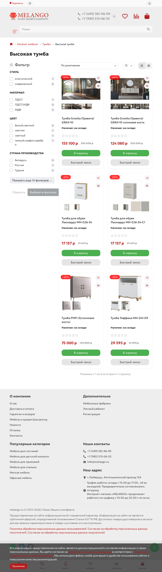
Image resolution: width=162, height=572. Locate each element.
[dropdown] (30, 3)
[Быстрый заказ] (81, 162)
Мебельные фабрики (97, 403)
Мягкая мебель (20, 472)
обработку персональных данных (89, 552)
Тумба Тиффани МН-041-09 (129, 318)
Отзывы (15, 430)
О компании (20, 396)
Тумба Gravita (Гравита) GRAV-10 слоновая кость (128, 120)
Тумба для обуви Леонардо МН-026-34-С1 (128, 220)
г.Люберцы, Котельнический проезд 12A (114, 477)
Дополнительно (96, 396)
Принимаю (18, 566)
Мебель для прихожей (24, 462)
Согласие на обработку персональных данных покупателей (66, 532)
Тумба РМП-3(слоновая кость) (78, 320)
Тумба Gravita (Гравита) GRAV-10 (78, 120)
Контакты (16, 435)
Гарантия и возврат (22, 414)
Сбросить (18, 192)
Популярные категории (30, 444)
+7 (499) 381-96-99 (93, 14)
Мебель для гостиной (24, 451)
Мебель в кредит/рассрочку (28, 419)
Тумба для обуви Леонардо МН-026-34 (77, 220)
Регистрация (91, 414)
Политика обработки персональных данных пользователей (48, 528)
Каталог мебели (27, 44)
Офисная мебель (21, 478)
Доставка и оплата (22, 409)
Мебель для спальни (23, 467)
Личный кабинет (94, 409)
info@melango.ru (98, 462)
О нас (13, 403)
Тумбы (46, 44)
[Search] (86, 29)
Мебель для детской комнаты (29, 456)
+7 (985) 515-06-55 (93, 18)
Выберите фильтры (43, 192)
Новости (15, 425)
